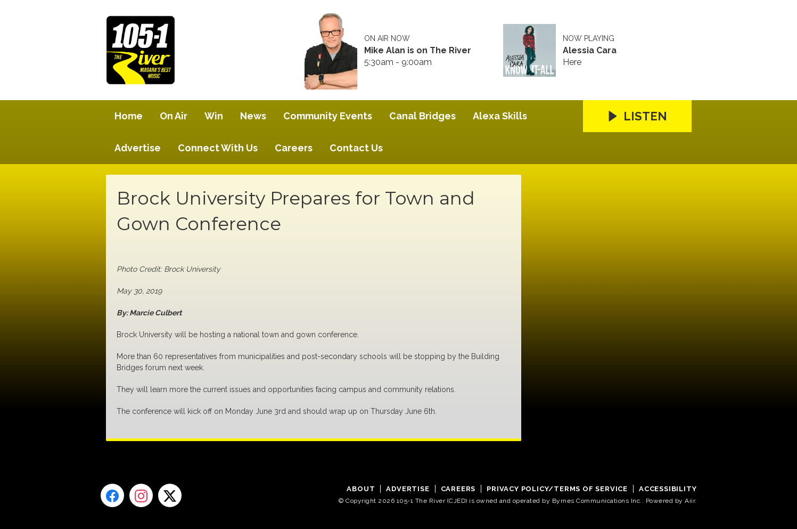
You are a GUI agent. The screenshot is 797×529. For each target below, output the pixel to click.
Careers (294, 147)
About (361, 489)
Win (213, 115)
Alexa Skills (500, 115)
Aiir (690, 500)
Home (128, 115)
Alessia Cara (590, 50)
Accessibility (667, 489)
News (253, 115)
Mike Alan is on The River (417, 50)
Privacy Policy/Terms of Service (557, 489)
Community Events (327, 115)
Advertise (137, 147)
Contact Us (356, 147)
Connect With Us (218, 147)
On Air (173, 115)
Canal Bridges (422, 115)
